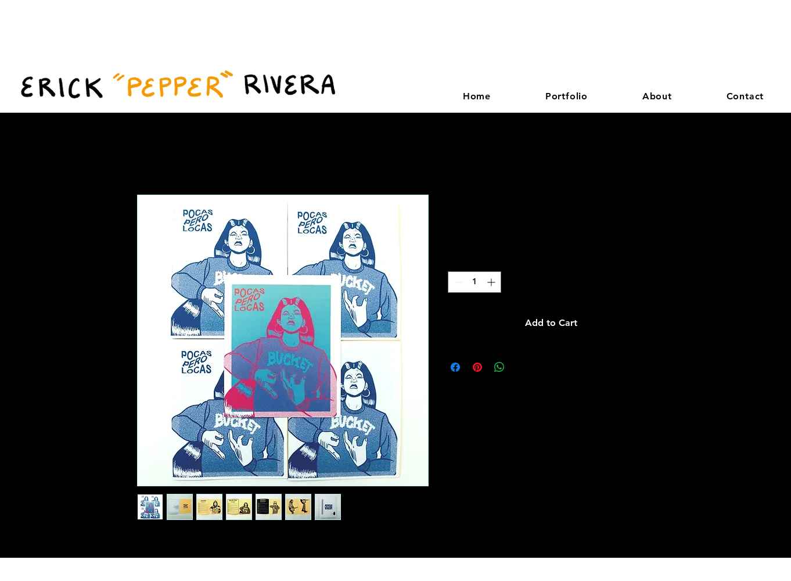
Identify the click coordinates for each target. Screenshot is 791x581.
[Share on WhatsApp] (499, 367)
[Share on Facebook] (455, 367)
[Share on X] (521, 367)
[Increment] (492, 282)
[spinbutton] (474, 282)
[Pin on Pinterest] (477, 367)
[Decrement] (457, 282)
